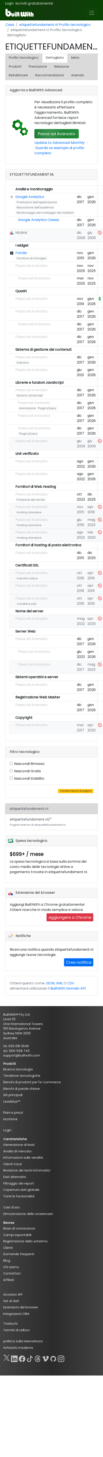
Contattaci (12, 1273)
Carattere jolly (27, 604)
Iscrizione (10, 1119)
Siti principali (13, 1095)
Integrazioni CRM (16, 1314)
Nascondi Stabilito (29, 778)
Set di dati (11, 1301)
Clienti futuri (12, 1164)
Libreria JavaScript (30, 395)
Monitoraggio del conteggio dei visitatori (45, 212)
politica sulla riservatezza (23, 1341)
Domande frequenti (18, 1254)
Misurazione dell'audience (35, 207)
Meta (75, 57)
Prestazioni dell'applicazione (37, 202)
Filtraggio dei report (18, 1183)
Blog (6, 1260)
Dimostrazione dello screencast (28, 1214)
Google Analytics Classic (39, 219)
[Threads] (37, 1358)
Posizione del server (31, 500)
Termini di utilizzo (16, 1330)
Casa (9, 24)
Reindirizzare (18, 75)
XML (59, 983)
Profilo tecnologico (24, 57)
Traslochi (10, 1323)
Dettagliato (55, 57)
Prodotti (15, 66)
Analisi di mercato (17, 1151)
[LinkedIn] (14, 1358)
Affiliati (8, 1280)
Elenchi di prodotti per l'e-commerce (32, 1082)
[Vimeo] (45, 1358)
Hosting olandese (29, 512)
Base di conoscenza (19, 1228)
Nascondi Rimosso (29, 763)
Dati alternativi (14, 1177)
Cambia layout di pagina (75, 790)
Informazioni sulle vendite (23, 1157)
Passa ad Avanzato (56, 133)
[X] (6, 1358)
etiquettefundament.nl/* (38, 822)
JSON (50, 983)
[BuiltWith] (19, 13)
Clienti (8, 1248)
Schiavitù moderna (18, 1348)
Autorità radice (27, 578)
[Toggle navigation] (92, 12)
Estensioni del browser (20, 1307)
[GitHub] (53, 1358)
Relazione (61, 66)
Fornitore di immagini (31, 258)
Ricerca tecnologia (18, 1069)
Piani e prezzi (13, 1112)
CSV (70, 983)
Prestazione (38, 66)
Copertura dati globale (21, 1190)
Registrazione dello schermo (25, 1241)
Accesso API (12, 1294)
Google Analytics (29, 196)
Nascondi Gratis (27, 771)
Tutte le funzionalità (18, 1196)
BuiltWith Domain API (68, 988)
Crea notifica (78, 962)
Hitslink (21, 232)
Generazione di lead (18, 1145)
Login (9, 3)
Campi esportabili (17, 1235)
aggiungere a (69, 917)
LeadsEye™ (11, 1101)
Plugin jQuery (47, 408)
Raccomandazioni (49, 75)
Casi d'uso (11, 1207)
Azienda (77, 75)
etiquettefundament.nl (29, 808)
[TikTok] (30, 1358)
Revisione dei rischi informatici (26, 1170)
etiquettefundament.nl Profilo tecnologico (55, 24)
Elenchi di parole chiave (21, 1089)
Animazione (27, 408)
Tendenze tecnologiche (21, 1075)
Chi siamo (11, 1267)
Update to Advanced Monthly (59, 142)
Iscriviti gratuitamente (34, 3)
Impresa (23, 362)
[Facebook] (22, 1358)
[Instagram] (61, 1358)
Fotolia (21, 252)
